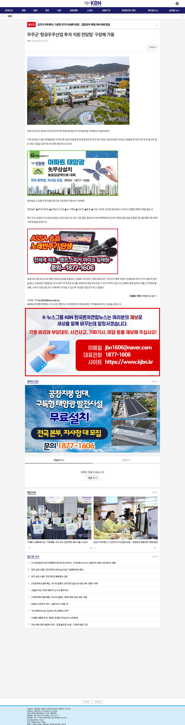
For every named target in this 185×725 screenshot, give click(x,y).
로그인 (86, 702)
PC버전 (98, 702)
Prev (30, 548)
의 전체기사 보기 (143, 296)
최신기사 (31, 492)
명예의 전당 (33, 381)
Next (155, 548)
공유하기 (182, 16)
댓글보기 (58, 460)
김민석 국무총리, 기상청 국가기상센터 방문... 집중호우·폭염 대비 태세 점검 (73, 24)
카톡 (41, 47)
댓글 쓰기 (92, 477)
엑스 (35, 47)
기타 (46, 47)
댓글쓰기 (126, 460)
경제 (10, 16)
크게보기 (152, 47)
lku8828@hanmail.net (49, 300)
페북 (29, 47)
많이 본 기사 (33, 556)
